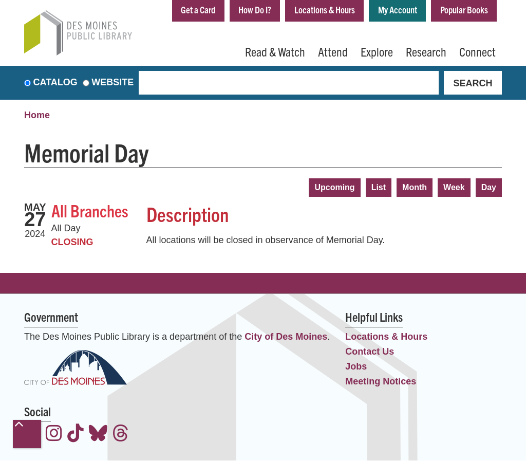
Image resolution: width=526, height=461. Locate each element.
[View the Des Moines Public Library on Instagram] (54, 435)
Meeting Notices (380, 381)
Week (454, 187)
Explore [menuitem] (377, 51)
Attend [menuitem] (333, 51)
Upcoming (334, 187)
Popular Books (464, 9)
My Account (397, 9)
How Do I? (254, 9)
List (378, 187)
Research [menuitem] (426, 51)
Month (414, 187)
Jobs (356, 366)
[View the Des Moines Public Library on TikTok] (75, 435)
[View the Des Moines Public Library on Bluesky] (98, 435)
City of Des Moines (286, 336)
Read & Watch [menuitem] (275, 51)
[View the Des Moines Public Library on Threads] (120, 435)
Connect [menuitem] (477, 51)
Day (488, 187)
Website (112, 83)
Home (37, 115)
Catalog (55, 83)
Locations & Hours (324, 9)
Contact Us (369, 351)
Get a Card (198, 9)
